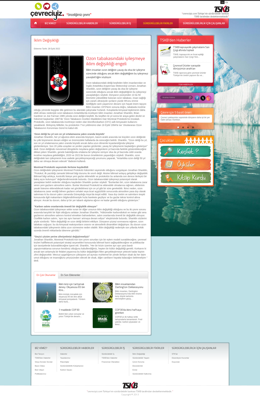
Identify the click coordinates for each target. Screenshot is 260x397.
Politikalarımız (40, 374)
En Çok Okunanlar (46, 275)
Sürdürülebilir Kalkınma (141, 374)
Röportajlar (64, 362)
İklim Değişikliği (46, 40)
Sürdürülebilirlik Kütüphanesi (71, 366)
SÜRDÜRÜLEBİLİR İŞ (120, 23)
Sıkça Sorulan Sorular (44, 362)
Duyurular (176, 362)
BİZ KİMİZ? (50, 23)
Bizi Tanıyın (39, 354)
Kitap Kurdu (185, 178)
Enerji (134, 370)
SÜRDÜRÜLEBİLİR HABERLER (82, 23)
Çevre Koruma (138, 362)
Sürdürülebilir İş (108, 354)
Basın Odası (40, 366)
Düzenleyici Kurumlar (180, 358)
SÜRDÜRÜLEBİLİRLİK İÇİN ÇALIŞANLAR (204, 23)
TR (222, 2)
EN (226, 2)
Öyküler (185, 165)
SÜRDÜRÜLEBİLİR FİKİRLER (158, 23)
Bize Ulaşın (39, 370)
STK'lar (175, 354)
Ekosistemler (137, 366)
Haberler (63, 354)
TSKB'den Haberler (42, 358)
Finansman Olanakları (111, 362)
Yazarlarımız (65, 358)
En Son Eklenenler (70, 275)
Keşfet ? (185, 152)
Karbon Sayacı (66, 370)
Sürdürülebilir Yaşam (140, 358)
